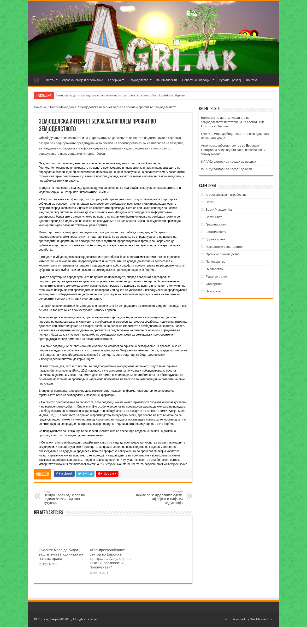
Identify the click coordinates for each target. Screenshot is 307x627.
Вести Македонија (63, 107)
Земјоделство (138, 80)
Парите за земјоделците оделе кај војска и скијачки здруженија (158, 497)
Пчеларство (214, 269)
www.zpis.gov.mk (135, 199)
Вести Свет (214, 217)
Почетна (37, 79)
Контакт (251, 80)
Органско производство (222, 254)
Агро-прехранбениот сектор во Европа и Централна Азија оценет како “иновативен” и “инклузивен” (110, 558)
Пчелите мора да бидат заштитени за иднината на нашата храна (61, 554)
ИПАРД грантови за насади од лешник (228, 161)
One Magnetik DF (261, 619)
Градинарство (216, 224)
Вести (50, 80)
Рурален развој (230, 80)
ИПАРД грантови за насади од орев (226, 169)
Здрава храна (215, 239)
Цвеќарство (214, 291)
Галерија (114, 80)
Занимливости (166, 80)
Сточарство (214, 284)
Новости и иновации (196, 80)
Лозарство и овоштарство (224, 246)
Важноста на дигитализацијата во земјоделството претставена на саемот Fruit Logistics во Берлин (120, 95)
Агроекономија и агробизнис (82, 80)
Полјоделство (215, 261)
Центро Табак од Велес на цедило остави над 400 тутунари (68, 497)
